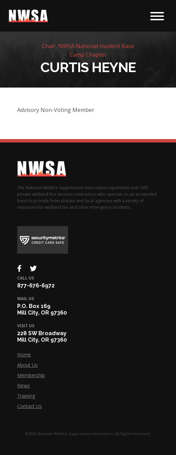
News (23, 385)
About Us (27, 365)
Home (24, 354)
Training (26, 396)
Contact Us (29, 406)
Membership (31, 375)
